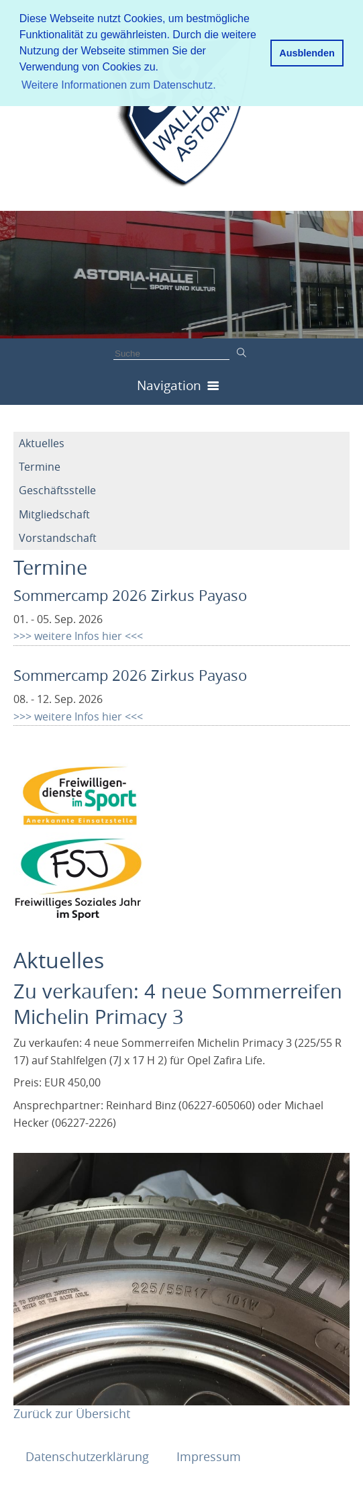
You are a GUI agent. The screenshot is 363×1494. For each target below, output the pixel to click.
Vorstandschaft (58, 537)
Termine (39, 466)
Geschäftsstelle (57, 490)
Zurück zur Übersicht (71, 1413)
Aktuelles (41, 443)
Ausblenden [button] (306, 53)
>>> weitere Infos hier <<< (78, 635)
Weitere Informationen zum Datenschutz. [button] (118, 85)
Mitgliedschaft (54, 514)
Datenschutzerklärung (88, 1456)
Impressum (208, 1456)
